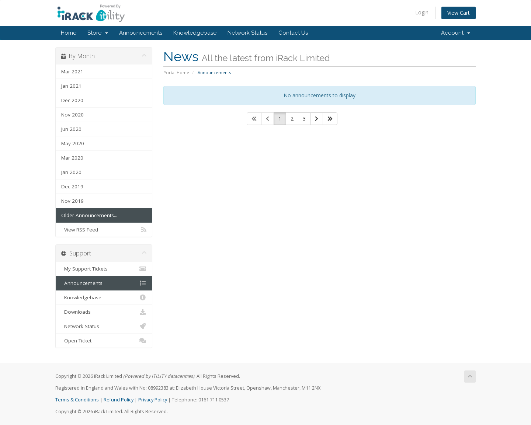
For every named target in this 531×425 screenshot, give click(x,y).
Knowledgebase (194, 32)
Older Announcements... (89, 215)
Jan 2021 (71, 86)
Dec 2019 (72, 186)
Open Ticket (103, 340)
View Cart (458, 12)
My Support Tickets (103, 268)
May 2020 (72, 143)
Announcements (140, 32)
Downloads (103, 311)
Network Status (247, 32)
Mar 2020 (72, 157)
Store (97, 32)
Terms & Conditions (77, 400)
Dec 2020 (72, 100)
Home (68, 32)
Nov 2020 (72, 114)
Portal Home (176, 72)
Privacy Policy (152, 400)
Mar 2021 (72, 71)
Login (421, 12)
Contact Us (293, 32)
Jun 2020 (71, 129)
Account (455, 32)
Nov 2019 (72, 201)
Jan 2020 (71, 172)
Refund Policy (118, 400)
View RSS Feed (103, 229)
